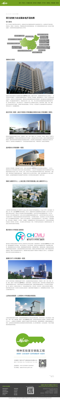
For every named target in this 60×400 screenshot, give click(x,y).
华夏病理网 (55, 395)
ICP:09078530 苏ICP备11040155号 (45, 397)
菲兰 (53, 376)
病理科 (51, 376)
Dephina (50, 395)
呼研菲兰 (46, 395)
